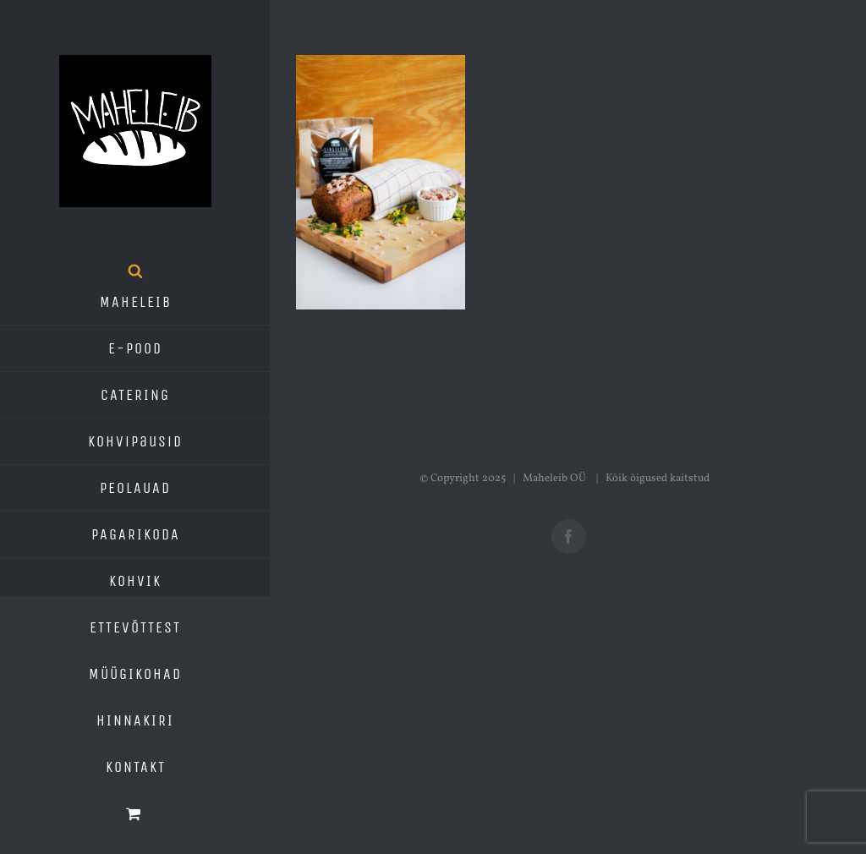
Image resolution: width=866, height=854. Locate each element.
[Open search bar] (135, 270)
